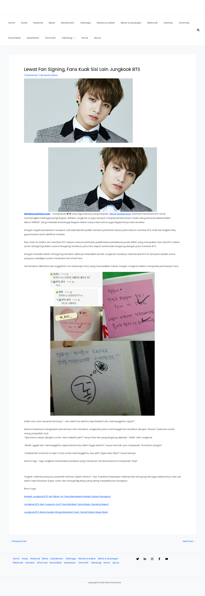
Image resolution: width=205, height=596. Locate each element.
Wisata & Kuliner (87, 558)
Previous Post (18, 541)
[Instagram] (158, 559)
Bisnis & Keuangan (109, 558)
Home (16, 558)
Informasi (42, 562)
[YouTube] (178, 559)
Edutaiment (32, 75)
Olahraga (71, 558)
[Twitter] (137, 559)
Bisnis (45, 558)
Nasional (35, 558)
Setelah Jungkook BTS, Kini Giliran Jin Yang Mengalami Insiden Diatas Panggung (68, 496)
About (117, 562)
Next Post (189, 541)
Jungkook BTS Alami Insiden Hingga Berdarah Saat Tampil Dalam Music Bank (66, 512)
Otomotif (84, 562)
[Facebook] (168, 559)
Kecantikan (56, 562)
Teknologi (97, 562)
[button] (51, 37)
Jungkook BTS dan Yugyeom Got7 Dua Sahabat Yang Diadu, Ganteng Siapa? (67, 504)
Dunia (25, 558)
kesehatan (70, 562)
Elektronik (18, 562)
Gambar (30, 562)
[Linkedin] (148, 559)
